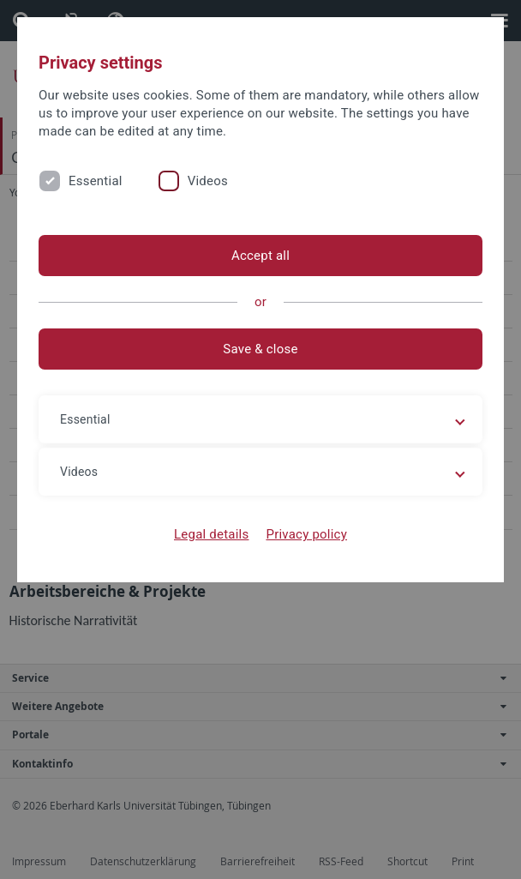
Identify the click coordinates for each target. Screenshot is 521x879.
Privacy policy (306, 534)
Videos (208, 181)
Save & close (260, 349)
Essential (96, 181)
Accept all (260, 255)
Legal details (211, 534)
